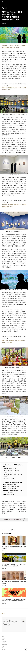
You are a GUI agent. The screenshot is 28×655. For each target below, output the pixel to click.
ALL (3, 636)
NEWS (4, 650)
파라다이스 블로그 (7, 620)
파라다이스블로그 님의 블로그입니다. (10, 621)
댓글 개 (3, 613)
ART (4, 7)
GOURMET (5, 644)
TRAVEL (4, 642)
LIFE (3, 647)
